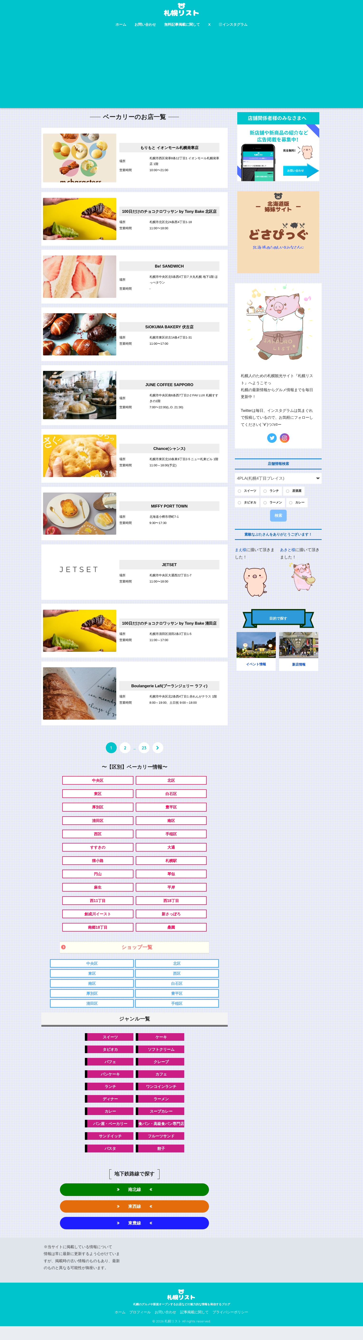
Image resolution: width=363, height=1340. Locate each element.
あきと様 (288, 551)
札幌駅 (171, 867)
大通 (171, 853)
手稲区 (171, 839)
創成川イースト (98, 921)
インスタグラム (233, 24)
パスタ (109, 1161)
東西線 (134, 1219)
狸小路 (98, 867)
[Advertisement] (181, 72)
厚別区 (98, 812)
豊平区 (171, 812)
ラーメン (163, 1110)
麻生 (98, 894)
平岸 (171, 894)
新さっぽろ (171, 921)
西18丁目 (171, 908)
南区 (171, 826)
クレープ (163, 1072)
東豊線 (134, 1236)
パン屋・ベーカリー (109, 1135)
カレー (109, 1123)
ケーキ (162, 1046)
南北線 (134, 1202)
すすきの (98, 853)
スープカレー (162, 1123)
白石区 (171, 799)
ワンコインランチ (162, 1097)
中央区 (98, 785)
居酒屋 (301, 491)
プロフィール (140, 1326)
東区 (98, 799)
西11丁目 (97, 908)
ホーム (121, 24)
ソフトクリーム (162, 1059)
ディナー (109, 1110)
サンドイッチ (109, 1148)
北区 (171, 785)
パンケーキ (109, 1084)
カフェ (162, 1084)
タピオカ (109, 1059)
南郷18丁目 (97, 935)
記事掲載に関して (194, 1326)
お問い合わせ (145, 24)
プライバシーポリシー (230, 1326)
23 (144, 752)
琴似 (171, 880)
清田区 (98, 826)
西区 (98, 839)
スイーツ (109, 1046)
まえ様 (241, 551)
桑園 (171, 935)
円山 (98, 880)
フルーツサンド (162, 1148)
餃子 (163, 1161)
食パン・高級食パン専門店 (162, 1135)
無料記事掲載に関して (182, 24)
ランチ (109, 1097)
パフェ (109, 1072)
